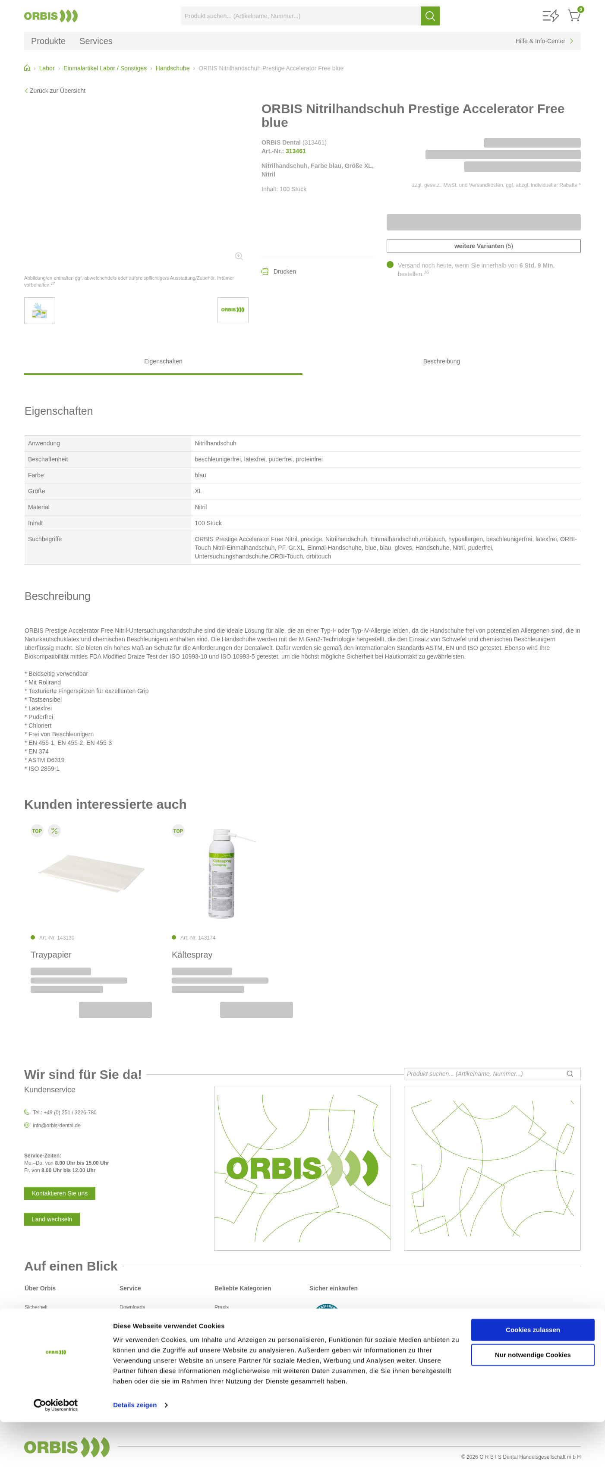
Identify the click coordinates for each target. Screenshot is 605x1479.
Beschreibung (441, 361)
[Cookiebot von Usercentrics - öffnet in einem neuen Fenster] (56, 1462)
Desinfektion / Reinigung (242, 1322)
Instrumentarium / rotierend (245, 1344)
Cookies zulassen (533, 1387)
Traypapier (51, 954)
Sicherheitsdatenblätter (146, 1337)
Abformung (227, 1315)
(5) (483, 246)
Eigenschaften (163, 361)
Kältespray (192, 954)
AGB (30, 1322)
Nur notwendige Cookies (533, 1412)
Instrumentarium (233, 1337)
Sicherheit (36, 1307)
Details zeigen (135, 1462)
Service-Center (137, 1315)
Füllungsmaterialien (236, 1330)
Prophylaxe (227, 1352)
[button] (551, 16)
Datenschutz (39, 1315)
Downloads (132, 1307)
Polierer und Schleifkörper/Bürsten (253, 1359)
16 (426, 272)
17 (53, 283)
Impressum (37, 1330)
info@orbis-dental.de (57, 1126)
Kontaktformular (138, 1330)
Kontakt (128, 1322)
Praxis (221, 1307)
